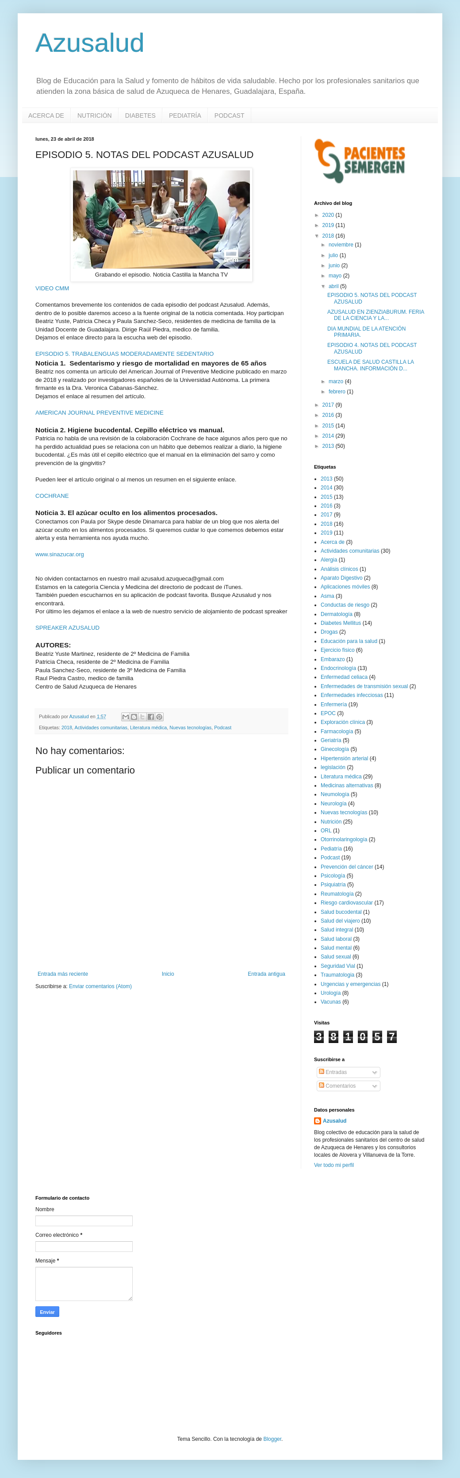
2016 (329, 415)
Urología (331, 993)
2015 (329, 426)
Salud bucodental (341, 912)
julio (334, 255)
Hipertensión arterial (344, 758)
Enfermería (334, 704)
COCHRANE (52, 496)
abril (334, 286)
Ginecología (335, 749)
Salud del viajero (340, 921)
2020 (329, 215)
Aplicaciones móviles (345, 587)
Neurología (334, 804)
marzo (337, 381)
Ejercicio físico (338, 650)
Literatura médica (148, 727)
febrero (338, 392)
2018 (66, 727)
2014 (329, 436)
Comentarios (337, 1086)
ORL (326, 831)
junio (335, 265)
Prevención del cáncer (347, 867)
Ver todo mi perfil (334, 1165)
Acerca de (333, 542)
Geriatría (331, 740)
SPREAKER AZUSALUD (67, 627)
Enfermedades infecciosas (352, 695)
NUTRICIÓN (94, 115)
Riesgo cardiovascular (347, 903)
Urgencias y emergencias (350, 984)
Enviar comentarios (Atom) (100, 986)
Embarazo (333, 659)
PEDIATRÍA (185, 115)
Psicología (333, 876)
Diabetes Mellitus (341, 623)
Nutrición (331, 822)
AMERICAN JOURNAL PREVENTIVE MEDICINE (99, 412)
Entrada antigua (266, 974)
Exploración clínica (343, 722)
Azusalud (90, 43)
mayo (336, 276)
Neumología (335, 794)
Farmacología (337, 731)
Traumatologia (337, 975)
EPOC (328, 713)
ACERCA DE (46, 115)
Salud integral (337, 930)
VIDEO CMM (52, 288)
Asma (327, 596)
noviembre (342, 245)
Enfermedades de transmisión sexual (364, 686)
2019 (329, 225)
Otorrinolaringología (344, 839)
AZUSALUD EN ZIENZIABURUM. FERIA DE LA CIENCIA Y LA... (375, 315)
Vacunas (331, 1002)
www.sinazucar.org (59, 554)
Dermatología (337, 614)
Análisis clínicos (339, 569)
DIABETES (140, 115)
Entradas (333, 1072)
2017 (329, 405)
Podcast (222, 727)
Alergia (329, 560)
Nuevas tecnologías (190, 727)
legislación (333, 767)
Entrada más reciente (63, 974)
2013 (329, 446)
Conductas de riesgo (345, 605)
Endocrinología (338, 668)
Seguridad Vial (338, 966)
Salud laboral (336, 939)
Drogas (329, 632)
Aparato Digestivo (342, 578)
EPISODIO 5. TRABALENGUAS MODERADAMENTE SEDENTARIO (124, 353)
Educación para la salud (349, 641)
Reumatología (337, 894)
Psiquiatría (333, 884)
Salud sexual (336, 957)
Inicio (168, 974)
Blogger (272, 1439)
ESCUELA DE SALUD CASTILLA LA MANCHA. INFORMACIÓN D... (370, 365)
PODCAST (230, 115)
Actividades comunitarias (100, 727)
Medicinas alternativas (347, 785)
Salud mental (336, 948)
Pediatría (331, 849)
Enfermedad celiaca (344, 677)
